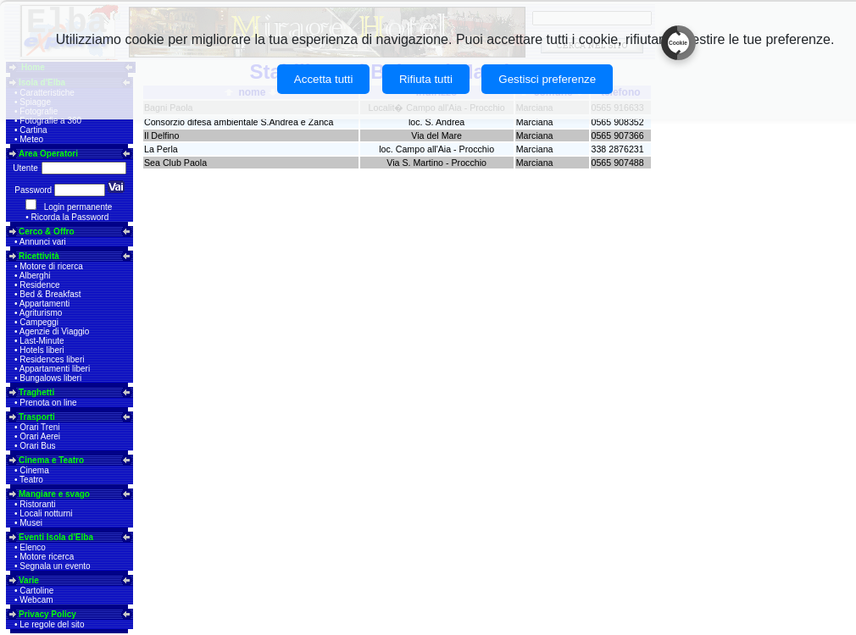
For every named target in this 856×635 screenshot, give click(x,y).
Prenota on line (47, 402)
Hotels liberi (41, 350)
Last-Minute (41, 340)
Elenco (32, 547)
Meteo (31, 139)
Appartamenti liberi (54, 368)
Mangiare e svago (54, 494)
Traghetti (36, 392)
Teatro (31, 479)
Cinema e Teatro (51, 460)
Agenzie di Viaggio (54, 331)
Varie (29, 580)
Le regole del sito (51, 624)
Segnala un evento (54, 566)
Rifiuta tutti (426, 79)
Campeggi (38, 322)
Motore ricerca (46, 556)
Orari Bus (37, 445)
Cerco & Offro (47, 231)
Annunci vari (42, 241)
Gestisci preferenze (547, 79)
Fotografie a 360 (50, 120)
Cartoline (36, 590)
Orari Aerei (39, 436)
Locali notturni (45, 513)
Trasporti (37, 417)
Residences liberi (51, 359)
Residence (39, 285)
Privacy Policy (47, 614)
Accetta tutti (323, 79)
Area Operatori (48, 153)
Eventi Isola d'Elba (56, 537)
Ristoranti (37, 504)
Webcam (36, 600)
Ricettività (39, 256)
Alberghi (35, 275)
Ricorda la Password (70, 217)
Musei (30, 522)
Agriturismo (41, 313)
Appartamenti (44, 303)
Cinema (33, 470)
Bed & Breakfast (50, 294)
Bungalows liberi (50, 378)
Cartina (33, 130)
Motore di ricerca (50, 266)
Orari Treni (39, 427)
